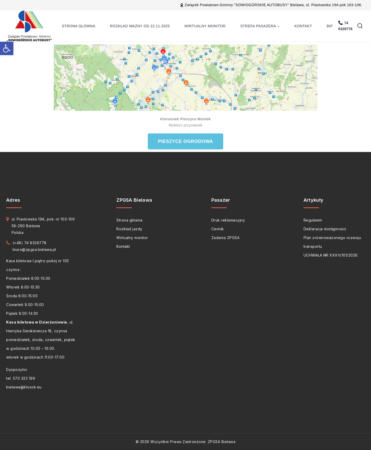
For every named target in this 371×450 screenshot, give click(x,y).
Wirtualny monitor (205, 26)
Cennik (217, 229)
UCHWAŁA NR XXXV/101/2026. (331, 255)
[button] (6, 48)
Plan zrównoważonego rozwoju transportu (332, 242)
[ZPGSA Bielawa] (30, 26)
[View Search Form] (360, 26)
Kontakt (303, 26)
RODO (67, 57)
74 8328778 (345, 26)
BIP (330, 26)
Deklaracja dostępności (325, 229)
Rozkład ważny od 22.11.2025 (140, 26)
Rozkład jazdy (129, 229)
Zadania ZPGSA (225, 237)
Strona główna (78, 26)
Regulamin (313, 220)
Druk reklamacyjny (228, 220)
